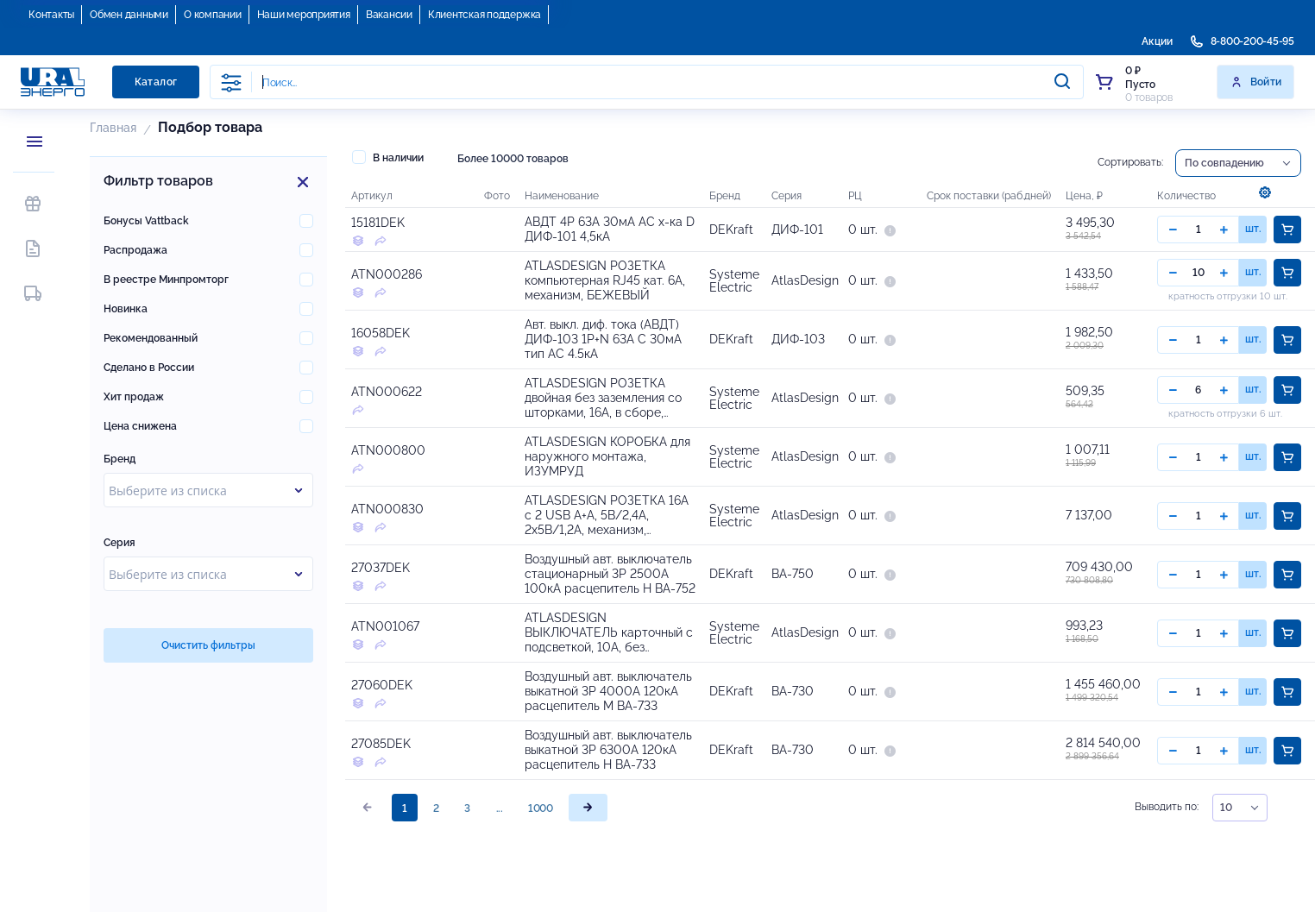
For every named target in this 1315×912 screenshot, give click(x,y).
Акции (1157, 41)
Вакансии (389, 15)
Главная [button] (113, 128)
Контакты (51, 15)
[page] (588, 831)
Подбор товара (210, 127)
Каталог (156, 82)
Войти (1256, 82)
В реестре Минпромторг (166, 280)
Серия (119, 543)
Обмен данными (129, 15)
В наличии (388, 157)
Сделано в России (149, 368)
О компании (213, 15)
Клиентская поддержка (484, 15)
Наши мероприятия (303, 15)
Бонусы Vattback (146, 221)
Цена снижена (140, 426)
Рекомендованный (151, 338)
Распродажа (135, 250)
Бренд (119, 459)
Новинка (126, 309)
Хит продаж (134, 397)
